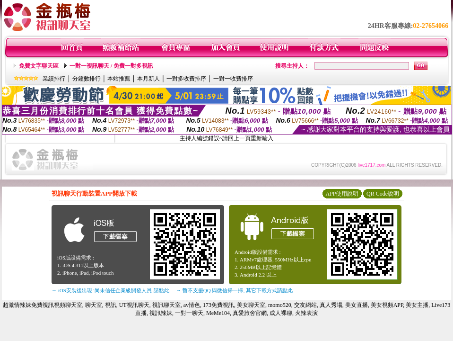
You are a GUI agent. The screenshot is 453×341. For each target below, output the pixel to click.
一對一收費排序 (233, 78)
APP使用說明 (341, 193)
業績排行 (54, 78)
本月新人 (148, 78)
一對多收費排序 (186, 78)
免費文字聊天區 (39, 66)
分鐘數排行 (86, 78)
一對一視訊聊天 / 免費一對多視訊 (111, 66)
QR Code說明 (382, 193)
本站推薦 (118, 78)
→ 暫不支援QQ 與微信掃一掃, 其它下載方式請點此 (234, 290)
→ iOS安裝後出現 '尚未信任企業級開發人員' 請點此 (110, 290)
